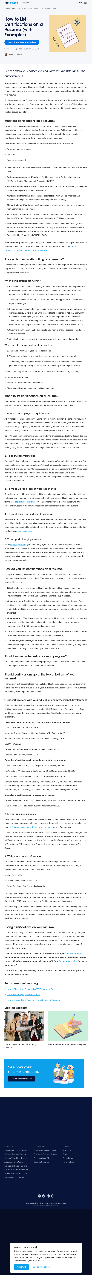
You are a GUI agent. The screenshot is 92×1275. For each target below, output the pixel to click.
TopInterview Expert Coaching (17, 1173)
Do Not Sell (62, 1203)
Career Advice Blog (42, 1158)
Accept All (21, 1267)
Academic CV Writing (13, 1162)
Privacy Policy (46, 1254)
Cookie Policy (53, 1203)
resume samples (74, 953)
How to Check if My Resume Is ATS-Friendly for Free (31, 989)
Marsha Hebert (13, 54)
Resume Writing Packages (16, 1150)
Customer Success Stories (45, 1154)
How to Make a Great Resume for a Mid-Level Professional (33, 1000)
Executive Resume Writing (15, 1166)
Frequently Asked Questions (46, 1150)
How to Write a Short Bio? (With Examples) (67, 1044)
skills (55, 339)
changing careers (18, 544)
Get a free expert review (21, 1078)
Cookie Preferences (41, 1267)
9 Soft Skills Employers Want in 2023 (23, 994)
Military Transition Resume (16, 1158)
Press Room (68, 1158)
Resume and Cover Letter (22, 8)
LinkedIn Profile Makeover (16, 1170)
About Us (67, 1150)
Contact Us (67, 1154)
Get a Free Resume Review (22, 42)
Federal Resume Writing (15, 1154)
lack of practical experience (23, 502)
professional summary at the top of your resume (30, 827)
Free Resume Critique (14, 1177)
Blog (8, 8)
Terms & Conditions (31, 1203)
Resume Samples (41, 1162)
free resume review (68, 961)
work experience (25, 531)
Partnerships (68, 1162)
